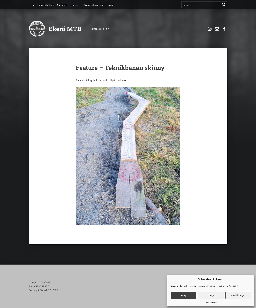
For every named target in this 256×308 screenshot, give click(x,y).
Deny (211, 295)
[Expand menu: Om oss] (80, 5)
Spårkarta (62, 4)
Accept (183, 295)
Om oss (74, 4)
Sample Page (211, 302)
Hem (31, 4)
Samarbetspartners (94, 4)
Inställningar (238, 295)
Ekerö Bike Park (45, 4)
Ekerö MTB (65, 29)
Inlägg (111, 4)
